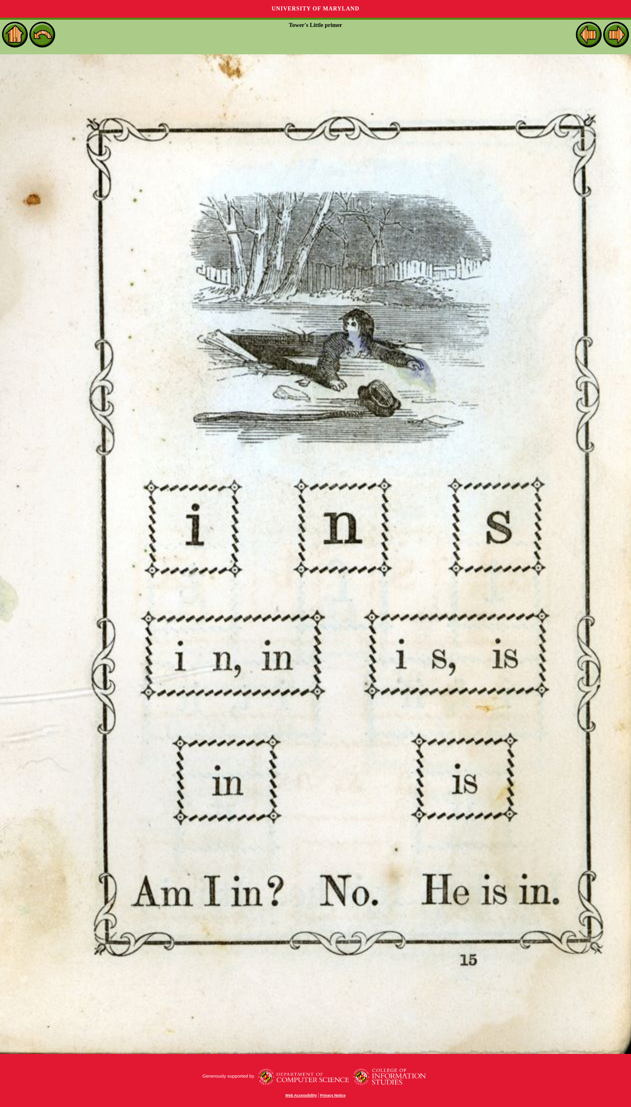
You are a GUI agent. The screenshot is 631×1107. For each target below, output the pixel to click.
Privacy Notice (333, 1095)
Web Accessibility (301, 1095)
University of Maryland (315, 9)
